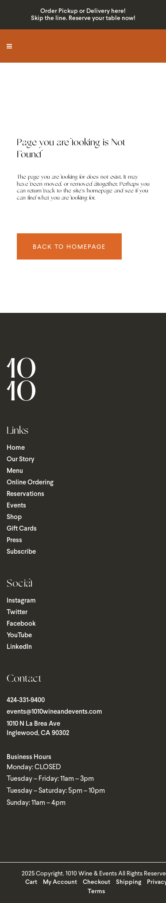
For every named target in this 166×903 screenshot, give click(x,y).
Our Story (21, 459)
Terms (96, 892)
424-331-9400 (26, 700)
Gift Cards (22, 529)
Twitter (17, 612)
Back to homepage (69, 246)
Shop (14, 517)
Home (16, 448)
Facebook (21, 624)
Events (16, 506)
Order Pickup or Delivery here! (83, 11)
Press (14, 540)
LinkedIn (19, 647)
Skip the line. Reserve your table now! (83, 18)
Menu (15, 471)
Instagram (21, 601)
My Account (60, 882)
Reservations (25, 494)
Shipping (128, 882)
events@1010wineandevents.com (54, 712)
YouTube (19, 635)
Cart (31, 882)
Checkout (96, 882)
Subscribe (21, 552)
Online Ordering (30, 482)
